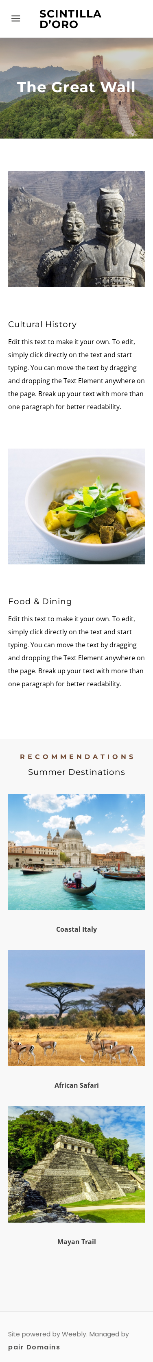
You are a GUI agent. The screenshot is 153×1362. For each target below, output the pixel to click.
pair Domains (34, 1347)
